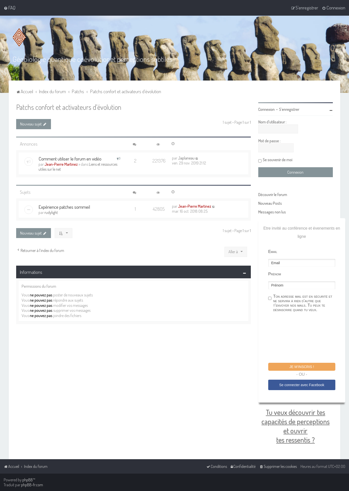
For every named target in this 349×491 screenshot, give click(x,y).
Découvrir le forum (272, 194)
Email (272, 251)
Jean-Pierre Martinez (61, 164)
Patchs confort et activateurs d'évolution (68, 107)
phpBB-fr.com (32, 484)
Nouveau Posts (270, 203)
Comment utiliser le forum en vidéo (70, 159)
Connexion (266, 109)
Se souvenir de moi (277, 159)
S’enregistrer (289, 109)
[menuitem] (9, 7)
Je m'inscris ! (301, 367)
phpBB (27, 479)
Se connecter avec (301, 385)
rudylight (51, 212)
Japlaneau (186, 158)
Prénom (274, 274)
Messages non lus (272, 211)
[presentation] (306, 338)
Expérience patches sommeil (64, 207)
